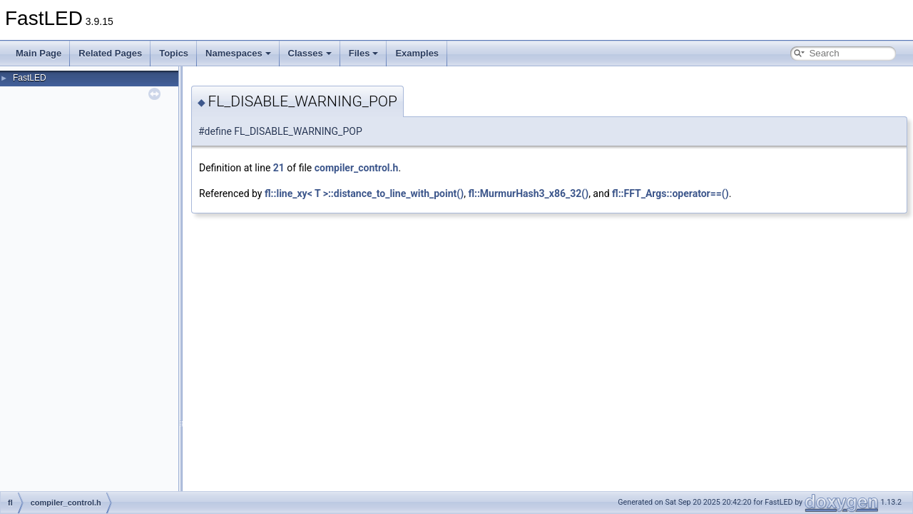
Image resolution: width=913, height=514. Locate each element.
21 (279, 167)
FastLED (29, 78)
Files (364, 53)
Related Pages (110, 53)
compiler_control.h (357, 167)
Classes (310, 53)
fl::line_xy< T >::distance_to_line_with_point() (364, 193)
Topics (173, 53)
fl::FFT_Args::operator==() (670, 193)
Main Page (38, 53)
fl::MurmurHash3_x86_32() (528, 193)
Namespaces (238, 53)
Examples (417, 53)
